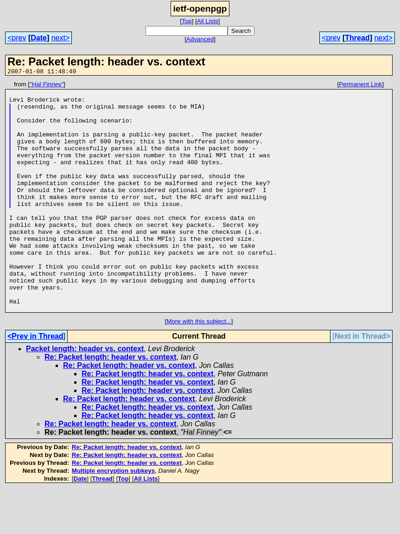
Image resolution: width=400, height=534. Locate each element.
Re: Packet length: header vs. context (110, 403)
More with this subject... (198, 367)
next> (60, 38)
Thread (357, 38)
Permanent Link (360, 85)
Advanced (200, 39)
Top (187, 21)
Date (39, 38)
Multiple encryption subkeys (113, 516)
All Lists (207, 21)
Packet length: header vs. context (85, 395)
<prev (16, 38)
